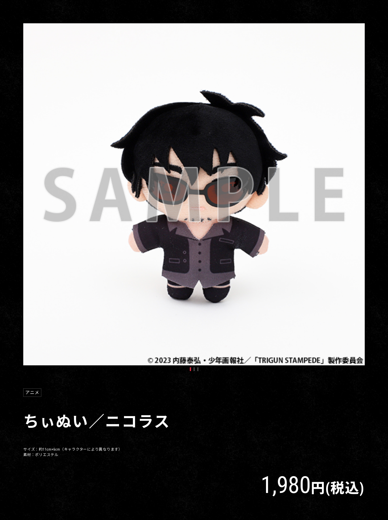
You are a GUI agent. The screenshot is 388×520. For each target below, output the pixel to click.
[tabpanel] (194, 194)
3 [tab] (198, 369)
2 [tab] (194, 369)
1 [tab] (190, 369)
